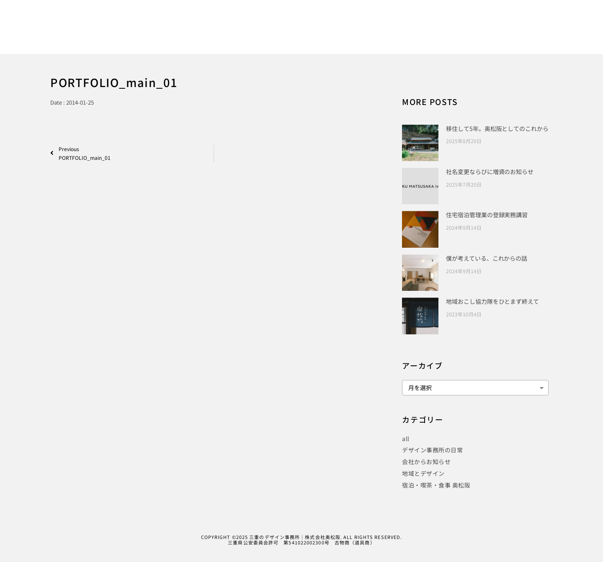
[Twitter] (514, 18)
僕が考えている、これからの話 (486, 258)
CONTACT (518, 34)
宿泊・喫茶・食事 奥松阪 (436, 485)
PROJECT (404, 34)
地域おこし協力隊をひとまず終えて (492, 301)
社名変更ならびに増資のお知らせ (489, 171)
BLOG (440, 34)
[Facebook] (499, 18)
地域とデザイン (423, 473)
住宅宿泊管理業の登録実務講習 (487, 214)
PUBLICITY (360, 34)
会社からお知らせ (426, 461)
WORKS (319, 34)
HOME (284, 34)
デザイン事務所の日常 (432, 450)
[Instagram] (528, 18)
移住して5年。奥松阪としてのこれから (497, 128)
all (406, 438)
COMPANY (476, 34)
